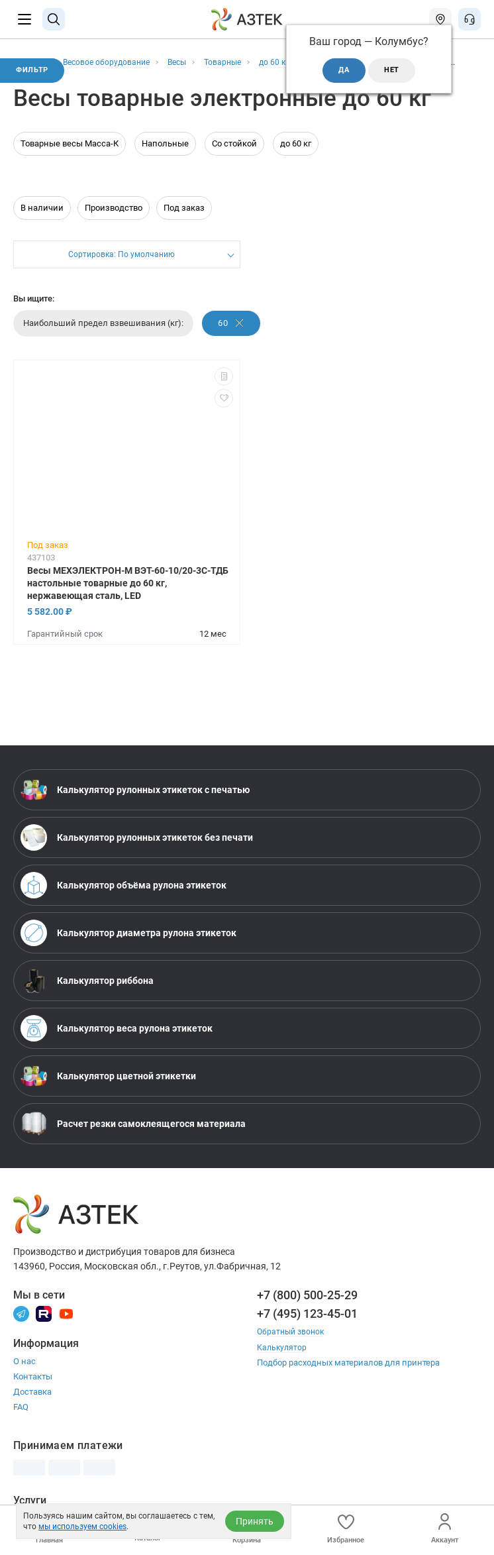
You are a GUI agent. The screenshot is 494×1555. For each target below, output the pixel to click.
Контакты (32, 1390)
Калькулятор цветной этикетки (108, 1089)
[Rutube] (44, 1326)
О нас (24, 1374)
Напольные (165, 157)
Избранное (345, 1528)
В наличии (42, 221)
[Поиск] (53, 19)
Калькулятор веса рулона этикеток (117, 1041)
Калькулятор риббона (87, 994)
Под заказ (184, 221)
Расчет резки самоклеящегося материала (133, 1137)
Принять (254, 1521)
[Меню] (24, 19)
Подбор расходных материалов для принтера (348, 1375)
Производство (113, 221)
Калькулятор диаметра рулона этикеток (128, 946)
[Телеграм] (21, 1326)
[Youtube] (66, 1326)
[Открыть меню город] (440, 19)
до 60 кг (295, 157)
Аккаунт (444, 1528)
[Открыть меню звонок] (469, 19)
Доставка (32, 1405)
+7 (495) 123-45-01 (307, 1327)
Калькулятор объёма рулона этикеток (123, 898)
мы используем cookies (82, 1526)
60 (232, 336)
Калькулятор (283, 1360)
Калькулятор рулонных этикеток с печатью (135, 803)
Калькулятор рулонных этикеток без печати (137, 850)
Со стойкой (234, 157)
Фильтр (34, 71)
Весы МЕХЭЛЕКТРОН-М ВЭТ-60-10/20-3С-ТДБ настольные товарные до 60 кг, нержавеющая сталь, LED (127, 596)
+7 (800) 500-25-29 (307, 1308)
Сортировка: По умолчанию (121, 269)
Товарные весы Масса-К (70, 157)
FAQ (20, 1420)
